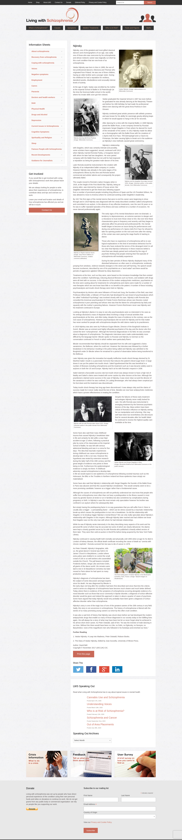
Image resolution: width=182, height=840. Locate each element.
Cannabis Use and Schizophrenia (106, 689)
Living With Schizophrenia (55, 837)
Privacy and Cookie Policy (101, 815)
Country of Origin (90, 805)
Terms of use (103, 837)
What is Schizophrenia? (38, 28)
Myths (148, 28)
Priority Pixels (93, 837)
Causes (57, 28)
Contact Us (47, 202)
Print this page (83, 646)
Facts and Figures (132, 28)
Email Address (90, 796)
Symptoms (72, 28)
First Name (88, 788)
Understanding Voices (99, 696)
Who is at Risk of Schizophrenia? (105, 703)
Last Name (125, 788)
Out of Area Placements (100, 716)
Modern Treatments (90, 28)
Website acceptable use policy (137, 837)
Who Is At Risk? (111, 28)
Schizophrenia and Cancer (102, 710)
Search (149, 2)
